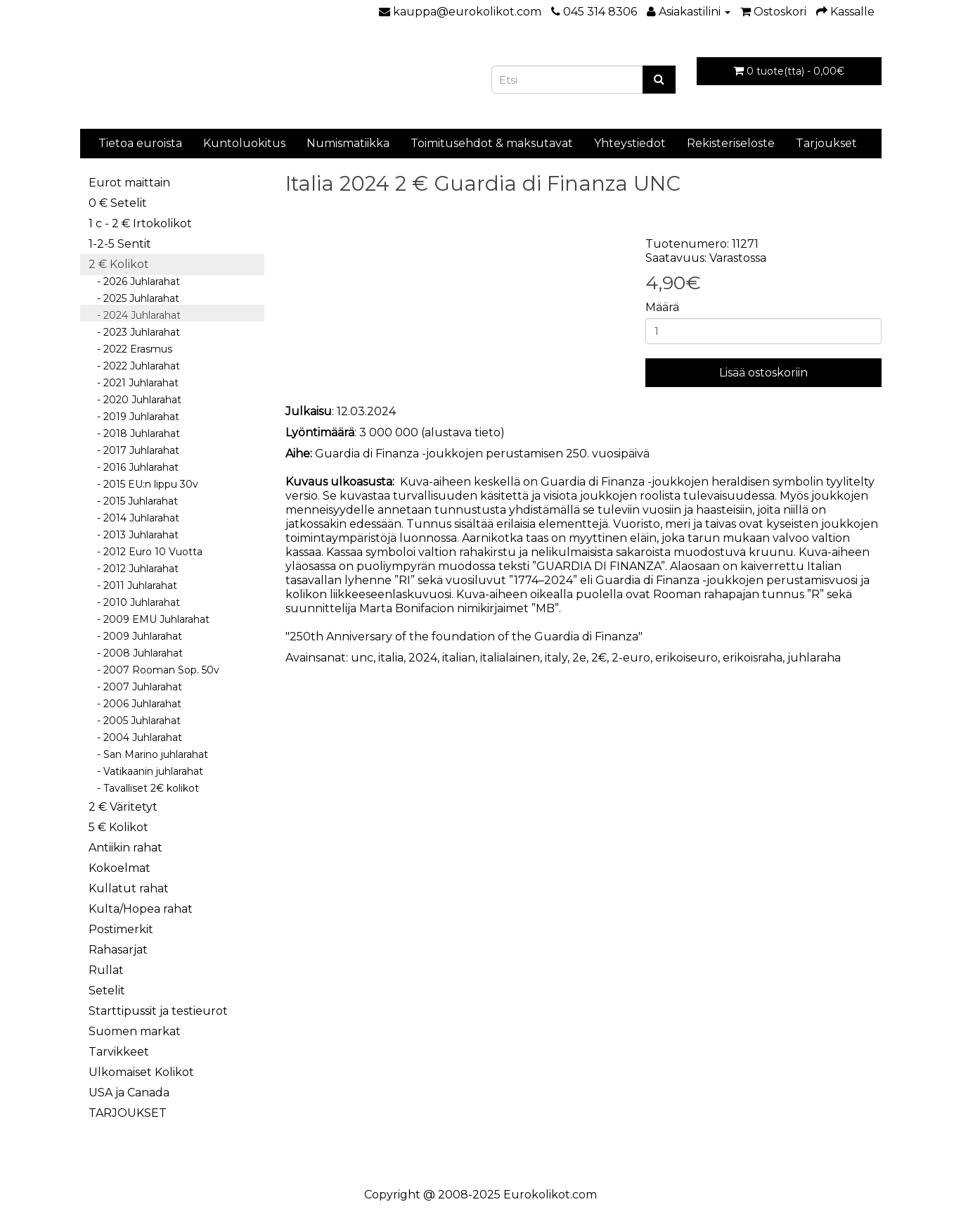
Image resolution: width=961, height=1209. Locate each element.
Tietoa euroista (140, 143)
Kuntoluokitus (244, 143)
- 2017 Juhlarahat (134, 450)
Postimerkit (121, 929)
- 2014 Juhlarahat (134, 518)
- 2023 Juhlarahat (134, 332)
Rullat (106, 970)
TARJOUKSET (128, 1113)
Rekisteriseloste (731, 143)
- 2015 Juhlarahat (133, 501)
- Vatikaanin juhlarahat (146, 771)
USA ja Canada (129, 1092)
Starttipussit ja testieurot (158, 1011)
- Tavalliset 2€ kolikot (144, 788)
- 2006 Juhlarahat (135, 703)
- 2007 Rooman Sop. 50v (154, 670)
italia (391, 657)
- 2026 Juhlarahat (134, 281)
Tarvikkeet (119, 1051)
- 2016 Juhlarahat (134, 467)
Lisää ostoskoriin (763, 372)
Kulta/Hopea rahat (141, 909)
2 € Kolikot (119, 264)
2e (579, 657)
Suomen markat (135, 1031)
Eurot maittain (129, 182)
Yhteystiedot (630, 143)
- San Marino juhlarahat (148, 754)
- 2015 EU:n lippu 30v (143, 484)
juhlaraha (814, 657)
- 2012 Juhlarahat (134, 568)
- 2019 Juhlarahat (134, 416)
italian (458, 657)
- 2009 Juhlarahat (135, 636)
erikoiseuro (686, 657)
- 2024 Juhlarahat (135, 315)
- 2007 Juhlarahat (135, 687)
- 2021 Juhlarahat (134, 382)
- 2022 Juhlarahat (134, 366)
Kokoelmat (119, 868)
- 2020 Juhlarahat (135, 399)
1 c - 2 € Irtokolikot (140, 223)
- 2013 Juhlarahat (134, 534)
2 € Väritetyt (123, 807)
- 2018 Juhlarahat (134, 433)
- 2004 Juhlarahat (135, 737)
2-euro (631, 657)
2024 (422, 657)
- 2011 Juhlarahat (133, 585)
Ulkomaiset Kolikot (141, 1072)
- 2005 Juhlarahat (135, 720)
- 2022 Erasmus (130, 349)
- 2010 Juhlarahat (134, 602)
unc (362, 657)
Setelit (107, 990)
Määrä (662, 307)
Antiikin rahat (125, 847)
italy (556, 657)
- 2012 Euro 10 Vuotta (145, 551)
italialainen (510, 657)
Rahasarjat (118, 949)
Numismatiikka (348, 143)
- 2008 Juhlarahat (136, 653)
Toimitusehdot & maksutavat (492, 143)
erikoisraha (752, 657)
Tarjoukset (826, 143)
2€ (599, 657)
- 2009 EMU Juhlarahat (149, 619)
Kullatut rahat (129, 888)
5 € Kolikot (118, 827)
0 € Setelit (118, 203)
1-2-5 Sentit (120, 244)
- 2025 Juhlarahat (134, 298)
